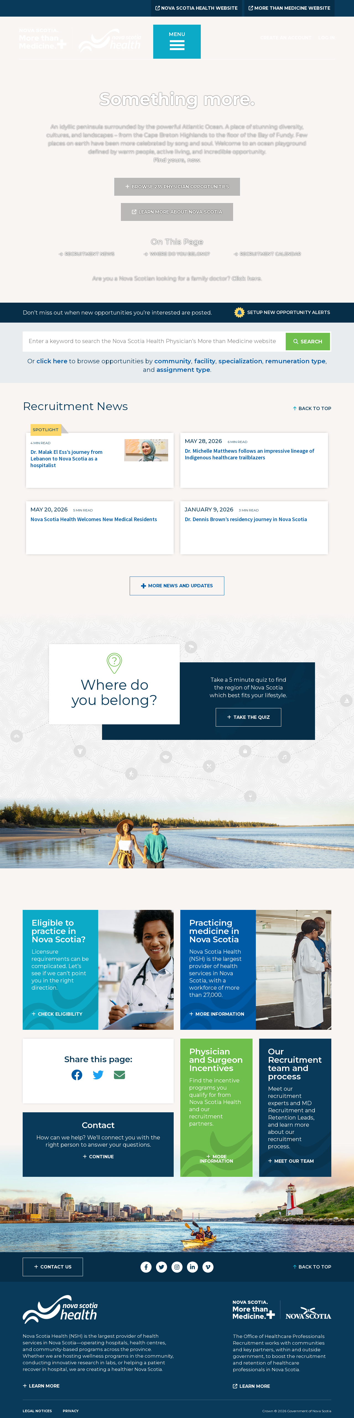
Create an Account (286, 37)
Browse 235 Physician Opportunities (180, 186)
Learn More (44, 1386)
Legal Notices (37, 1411)
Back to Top (315, 408)
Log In (326, 37)
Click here (246, 278)
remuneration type (295, 361)
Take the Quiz (251, 717)
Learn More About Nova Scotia (180, 212)
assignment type (183, 370)
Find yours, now (176, 160)
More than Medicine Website (289, 8)
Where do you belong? (180, 254)
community (172, 361)
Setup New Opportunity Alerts (288, 312)
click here (52, 361)
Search (311, 342)
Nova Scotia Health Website (196, 8)
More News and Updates (180, 585)
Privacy (71, 1411)
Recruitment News (89, 254)
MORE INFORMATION (220, 1014)
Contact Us (56, 1267)
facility (204, 361)
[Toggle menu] (177, 42)
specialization (240, 361)
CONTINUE (101, 1156)
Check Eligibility (60, 1014)
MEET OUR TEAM (294, 1161)
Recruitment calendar (270, 254)
